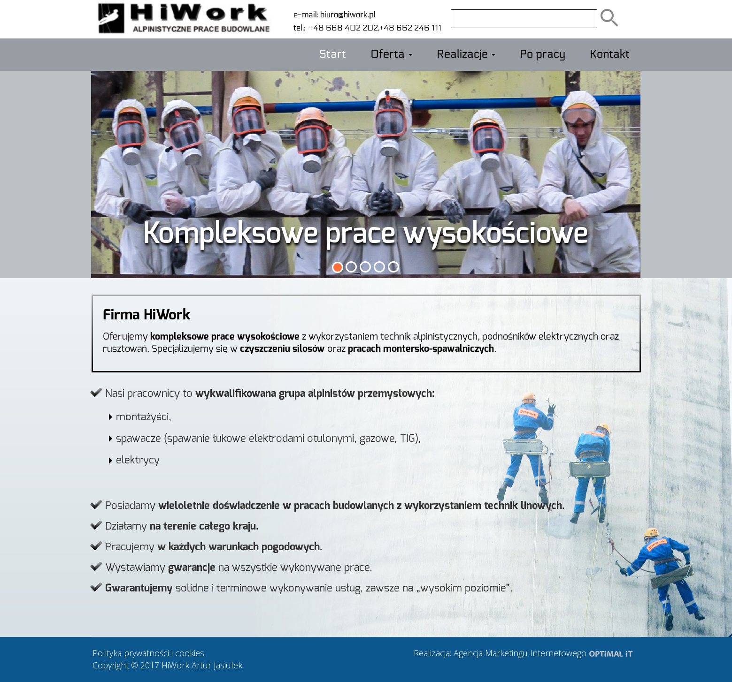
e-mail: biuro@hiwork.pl (334, 15)
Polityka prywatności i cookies (148, 653)
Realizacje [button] (466, 54)
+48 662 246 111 (410, 28)
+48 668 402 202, (342, 28)
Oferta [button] (391, 54)
